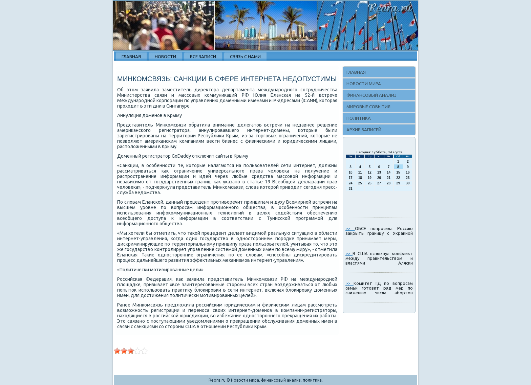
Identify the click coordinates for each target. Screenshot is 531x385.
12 (369, 172)
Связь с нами (245, 56)
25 (360, 183)
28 (388, 183)
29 (398, 183)
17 (351, 178)
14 (388, 172)
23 (407, 178)
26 (369, 183)
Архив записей (363, 129)
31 (351, 188)
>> (350, 228)
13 (379, 172)
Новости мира (363, 83)
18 (360, 178)
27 (379, 183)
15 (398, 172)
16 (407, 172)
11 (360, 172)
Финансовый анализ (371, 95)
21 (388, 178)
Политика (358, 118)
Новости (165, 56)
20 (379, 178)
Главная (131, 56)
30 (407, 183)
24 (351, 183)
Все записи (203, 56)
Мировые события (368, 106)
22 (398, 178)
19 (369, 178)
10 (351, 172)
